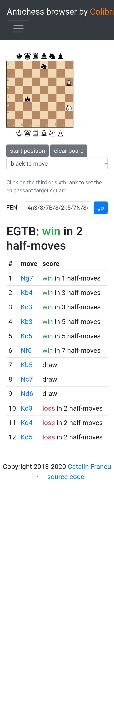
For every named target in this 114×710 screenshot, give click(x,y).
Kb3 (26, 322)
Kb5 (26, 365)
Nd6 (27, 394)
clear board (69, 150)
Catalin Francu (89, 467)
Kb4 (26, 293)
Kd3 (26, 408)
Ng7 (27, 278)
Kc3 (26, 307)
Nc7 (27, 379)
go (100, 207)
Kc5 (26, 336)
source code (65, 477)
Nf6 (26, 350)
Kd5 (26, 437)
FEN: (12, 207)
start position (27, 150)
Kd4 (26, 423)
